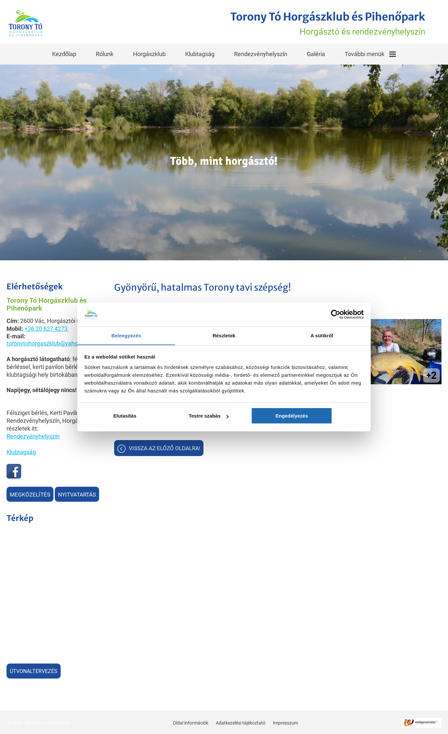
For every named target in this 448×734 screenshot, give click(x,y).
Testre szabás (224, 416)
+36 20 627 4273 (45, 328)
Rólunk (104, 53)
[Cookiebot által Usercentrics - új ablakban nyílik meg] (335, 314)
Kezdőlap (64, 53)
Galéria (316, 53)
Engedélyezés (318, 416)
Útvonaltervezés (33, 670)
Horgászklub (149, 53)
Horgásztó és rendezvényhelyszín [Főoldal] (323, 23)
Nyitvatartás (77, 494)
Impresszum (285, 722)
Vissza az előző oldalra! (164, 448)
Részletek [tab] (224, 336)
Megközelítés (30, 494)
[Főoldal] (26, 23)
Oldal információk (190, 722)
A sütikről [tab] (321, 336)
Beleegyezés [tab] (126, 336)
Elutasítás (130, 416)
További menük (370, 53)
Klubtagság (200, 53)
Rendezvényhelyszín (260, 53)
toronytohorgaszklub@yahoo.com (50, 342)
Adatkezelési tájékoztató (240, 722)
